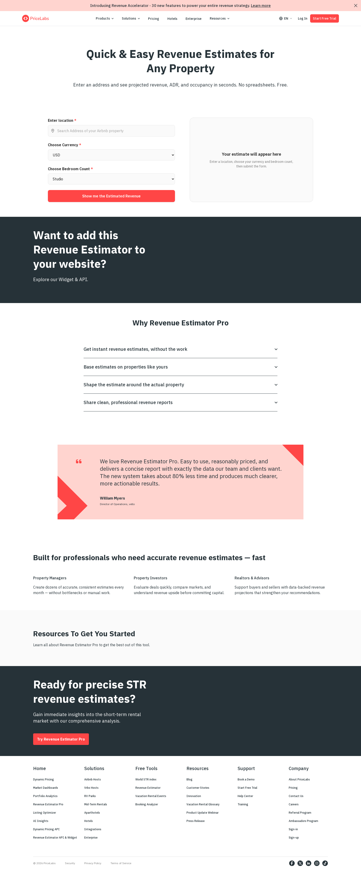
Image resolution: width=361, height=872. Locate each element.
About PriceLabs (299, 779)
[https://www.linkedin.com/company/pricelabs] (308, 863)
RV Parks (90, 796)
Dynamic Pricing (43, 779)
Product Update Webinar (202, 812)
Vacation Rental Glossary (202, 804)
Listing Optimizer (44, 812)
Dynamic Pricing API (46, 829)
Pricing (153, 19)
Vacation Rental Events (150, 796)
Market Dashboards (45, 787)
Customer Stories (197, 787)
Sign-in (293, 829)
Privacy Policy (92, 863)
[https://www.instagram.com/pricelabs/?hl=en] (317, 863)
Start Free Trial (324, 18)
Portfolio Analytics (45, 796)
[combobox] (111, 131)
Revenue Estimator (147, 787)
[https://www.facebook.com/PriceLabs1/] (292, 863)
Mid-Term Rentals (95, 804)
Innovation (193, 796)
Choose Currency (64, 145)
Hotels (172, 19)
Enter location (62, 120)
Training (243, 804)
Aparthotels (92, 812)
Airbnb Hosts (92, 779)
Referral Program (300, 812)
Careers (294, 804)
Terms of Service (121, 863)
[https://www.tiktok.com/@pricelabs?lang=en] (325, 863)
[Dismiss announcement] (355, 5)
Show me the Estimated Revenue (111, 196)
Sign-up (294, 837)
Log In (302, 18)
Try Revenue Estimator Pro (61, 739)
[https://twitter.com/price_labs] (300, 863)
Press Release (195, 821)
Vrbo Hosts (91, 787)
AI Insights (40, 821)
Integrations (92, 829)
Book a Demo (246, 779)
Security (70, 863)
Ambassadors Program (303, 821)
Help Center (245, 796)
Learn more (261, 5)
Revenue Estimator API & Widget (55, 837)
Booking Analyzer (146, 804)
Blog (189, 779)
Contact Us (296, 796)
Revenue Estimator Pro (48, 804)
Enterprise (193, 19)
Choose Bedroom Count (70, 169)
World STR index (145, 779)
